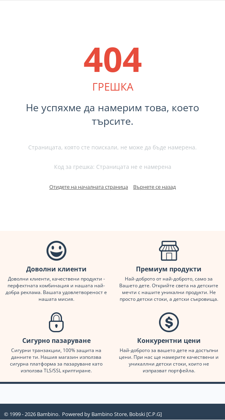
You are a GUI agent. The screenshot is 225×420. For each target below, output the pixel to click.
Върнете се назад (154, 186)
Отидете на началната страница (88, 186)
